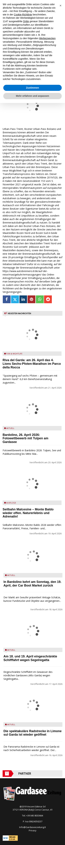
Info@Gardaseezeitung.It (32, 827)
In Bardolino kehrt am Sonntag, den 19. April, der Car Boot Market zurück (32, 583)
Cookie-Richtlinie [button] (23, 14)
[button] (60, 5)
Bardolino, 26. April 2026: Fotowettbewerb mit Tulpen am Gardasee (25, 438)
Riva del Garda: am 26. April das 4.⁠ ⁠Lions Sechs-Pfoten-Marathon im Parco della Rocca (32, 363)
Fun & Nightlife (14, 353)
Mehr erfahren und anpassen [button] (32, 95)
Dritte (26, 21)
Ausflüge (11, 502)
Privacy (32, 830)
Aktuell (10, 428)
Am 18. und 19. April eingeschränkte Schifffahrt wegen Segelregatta (30, 658)
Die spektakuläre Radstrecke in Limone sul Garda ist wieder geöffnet (32, 732)
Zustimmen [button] (32, 87)
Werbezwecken (47, 38)
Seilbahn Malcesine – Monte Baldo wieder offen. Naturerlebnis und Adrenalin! (28, 513)
